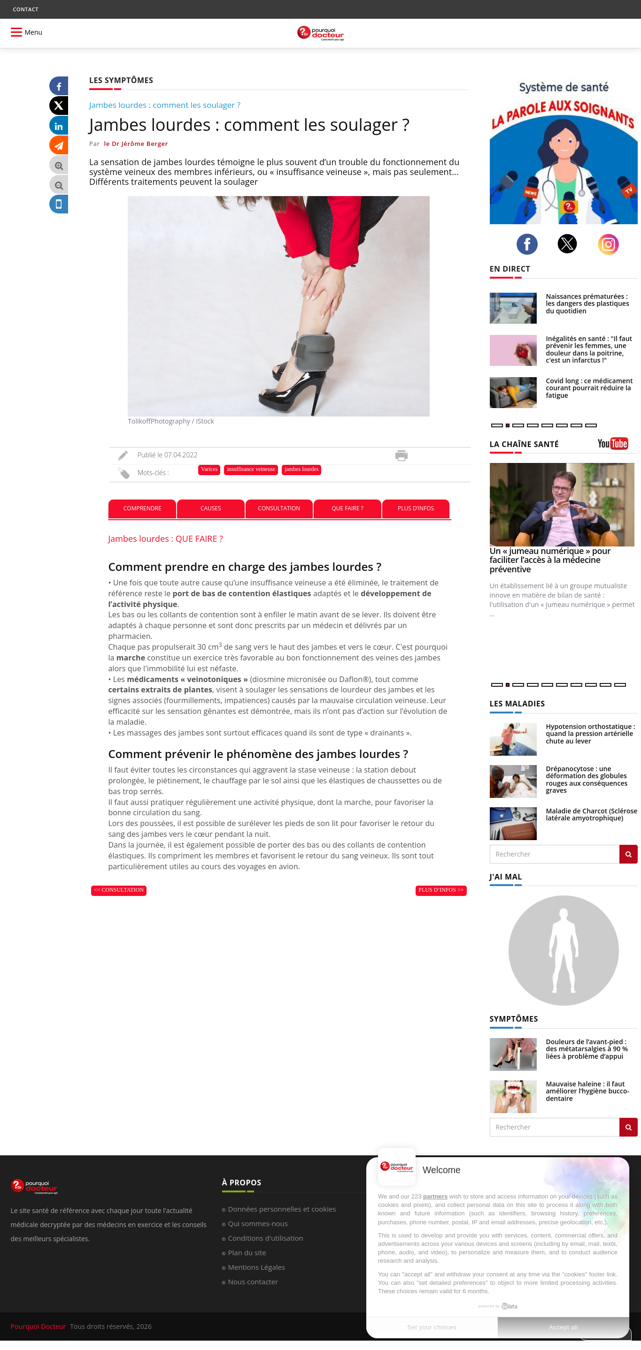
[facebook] (530, 244)
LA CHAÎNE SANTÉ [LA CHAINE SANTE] (524, 444)
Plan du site (247, 1252)
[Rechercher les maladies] (628, 854)
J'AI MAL (506, 877)
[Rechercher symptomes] (628, 1127)
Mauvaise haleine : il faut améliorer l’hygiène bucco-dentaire (588, 1091)
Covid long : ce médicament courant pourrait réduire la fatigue (589, 388)
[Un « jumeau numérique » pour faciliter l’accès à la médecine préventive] (564, 504)
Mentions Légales (257, 1267)
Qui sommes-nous (258, 1223)
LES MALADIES (517, 703)
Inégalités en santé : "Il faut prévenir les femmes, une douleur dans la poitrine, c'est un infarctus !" (589, 349)
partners (435, 1196)
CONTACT (26, 9)
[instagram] (611, 244)
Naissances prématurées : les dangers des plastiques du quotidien (587, 303)
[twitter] (570, 244)
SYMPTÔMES (514, 1019)
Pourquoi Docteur (39, 1326)
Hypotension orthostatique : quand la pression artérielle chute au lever (590, 733)
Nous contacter (253, 1281)
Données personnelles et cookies (282, 1208)
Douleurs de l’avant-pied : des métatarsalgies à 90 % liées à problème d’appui (587, 1049)
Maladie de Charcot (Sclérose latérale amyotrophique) (592, 814)
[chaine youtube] (618, 446)
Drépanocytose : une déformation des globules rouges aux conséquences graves (587, 779)
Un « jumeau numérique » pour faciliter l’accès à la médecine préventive (550, 560)
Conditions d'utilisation (265, 1238)
